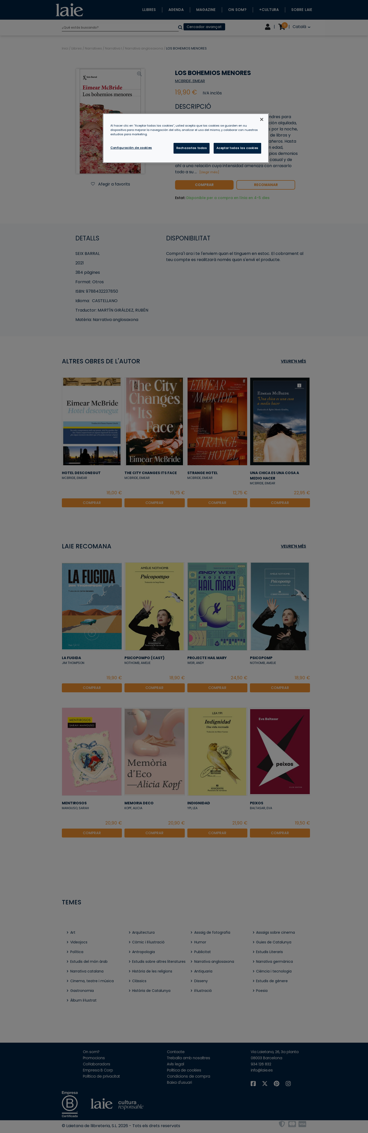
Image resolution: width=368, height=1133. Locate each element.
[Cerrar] (261, 119)
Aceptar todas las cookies (237, 148)
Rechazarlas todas (191, 148)
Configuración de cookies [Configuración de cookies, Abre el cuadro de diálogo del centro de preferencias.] (131, 148)
